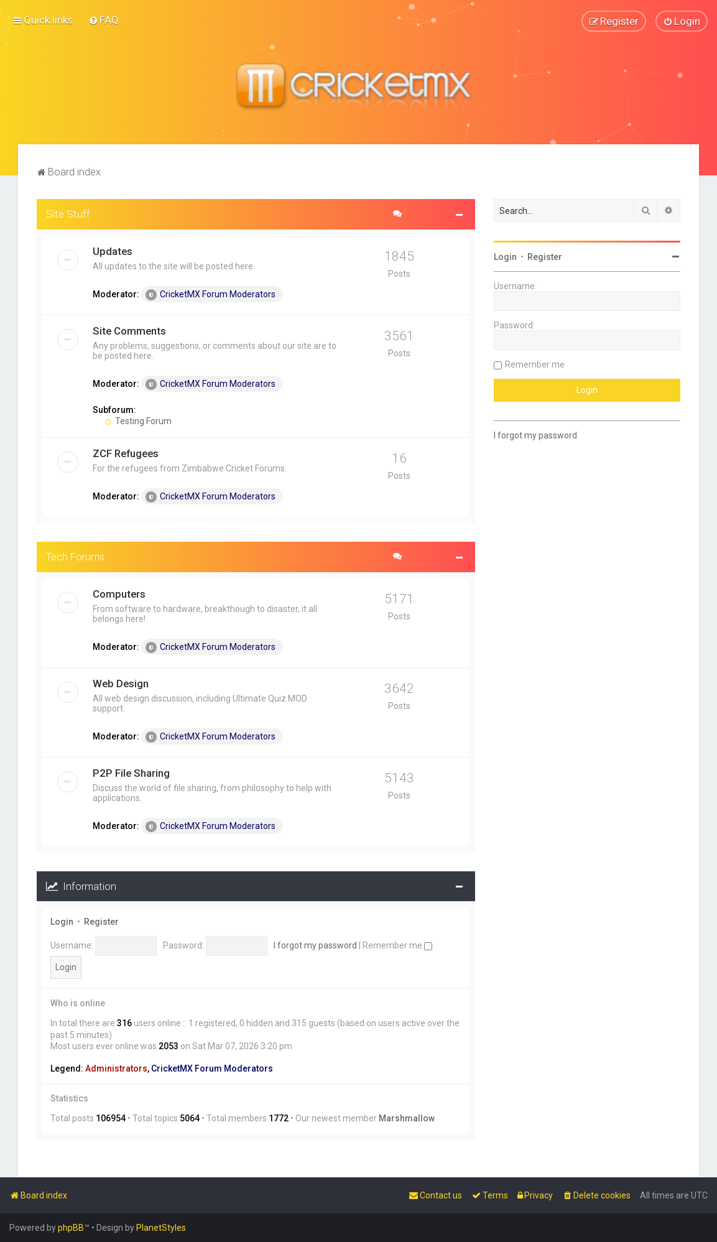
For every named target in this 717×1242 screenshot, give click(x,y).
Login (61, 922)
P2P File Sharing (131, 772)
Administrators (116, 1068)
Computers (119, 593)
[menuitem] (103, 20)
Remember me (397, 945)
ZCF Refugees (126, 453)
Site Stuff (68, 213)
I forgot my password (315, 945)
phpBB (71, 1228)
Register (101, 922)
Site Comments (129, 330)
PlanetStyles (161, 1228)
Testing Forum (138, 420)
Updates (112, 250)
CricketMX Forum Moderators (210, 294)
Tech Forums (75, 556)
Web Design (121, 683)
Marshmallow (407, 1118)
